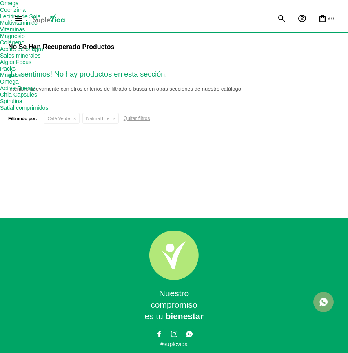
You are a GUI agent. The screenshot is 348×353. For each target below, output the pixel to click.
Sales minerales (20, 55)
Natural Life (97, 118)
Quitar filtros (137, 118)
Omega (9, 3)
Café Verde (59, 118)
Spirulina (11, 101)
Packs (8, 68)
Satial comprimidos (24, 107)
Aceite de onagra (21, 49)
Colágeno (12, 42)
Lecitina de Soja (20, 16)
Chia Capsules (18, 94)
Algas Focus (15, 62)
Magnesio (12, 36)
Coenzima (13, 10)
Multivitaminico (19, 23)
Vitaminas (12, 29)
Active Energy (17, 88)
